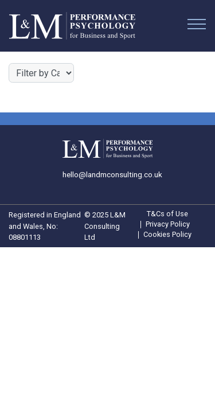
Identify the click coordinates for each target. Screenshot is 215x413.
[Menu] (196, 26)
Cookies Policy (167, 235)
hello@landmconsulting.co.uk (112, 174)
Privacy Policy (168, 224)
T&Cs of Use (167, 214)
